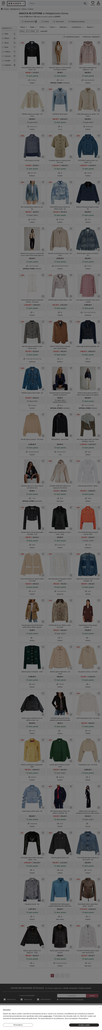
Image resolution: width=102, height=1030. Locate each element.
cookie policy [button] (47, 1016)
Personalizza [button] (18, 1025)
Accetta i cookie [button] (84, 1025)
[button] (100, 1007)
